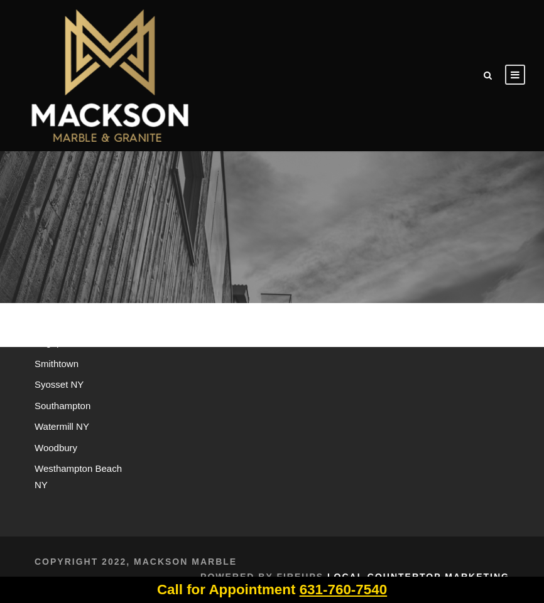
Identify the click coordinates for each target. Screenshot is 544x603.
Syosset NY (59, 384)
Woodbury (56, 447)
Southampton (62, 405)
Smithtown (57, 363)
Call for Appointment (272, 589)
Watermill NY (62, 426)
